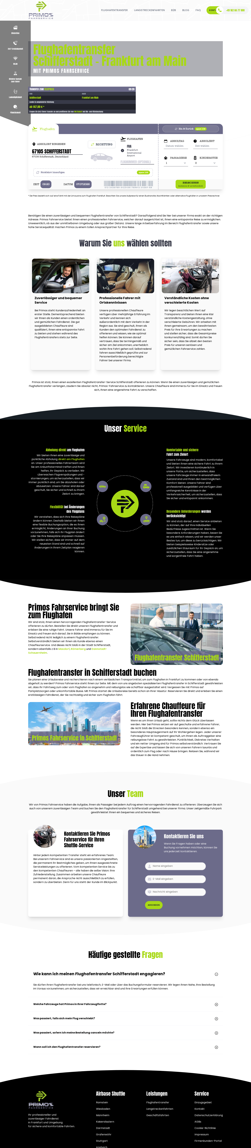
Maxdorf (64, 649)
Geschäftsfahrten (157, 1115)
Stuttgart (102, 1141)
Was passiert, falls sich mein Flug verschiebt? (125, 1018)
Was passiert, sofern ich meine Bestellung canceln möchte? (125, 1032)
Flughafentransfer (157, 1102)
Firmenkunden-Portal (208, 1141)
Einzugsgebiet (203, 1102)
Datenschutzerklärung (208, 1115)
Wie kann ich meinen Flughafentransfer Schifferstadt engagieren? (125, 973)
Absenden (154, 905)
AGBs (197, 1121)
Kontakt (214, 10)
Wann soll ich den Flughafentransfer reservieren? (125, 1047)
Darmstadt (103, 1128)
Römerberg (78, 649)
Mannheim (102, 1115)
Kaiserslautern (105, 1121)
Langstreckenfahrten (159, 1109)
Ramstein (102, 1102)
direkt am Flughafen (71, 459)
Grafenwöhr (103, 1134)
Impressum (201, 1134)
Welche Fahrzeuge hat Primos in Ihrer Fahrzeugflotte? (125, 1004)
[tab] (43, 129)
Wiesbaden (103, 1109)
